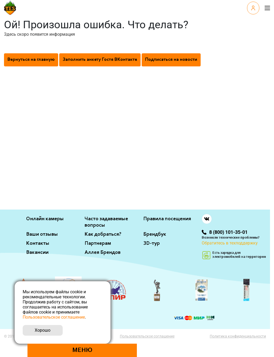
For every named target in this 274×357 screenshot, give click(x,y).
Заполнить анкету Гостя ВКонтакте (100, 59)
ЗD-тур (151, 243)
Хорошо (42, 330)
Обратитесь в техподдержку (230, 243)
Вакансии (37, 252)
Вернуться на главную (31, 59)
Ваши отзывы (42, 234)
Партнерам (98, 243)
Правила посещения (167, 219)
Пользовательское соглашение (147, 336)
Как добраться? (103, 234)
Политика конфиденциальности (238, 336)
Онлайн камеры (45, 219)
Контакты (37, 243)
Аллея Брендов (103, 252)
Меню (82, 350)
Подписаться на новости (171, 59)
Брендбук (154, 234)
